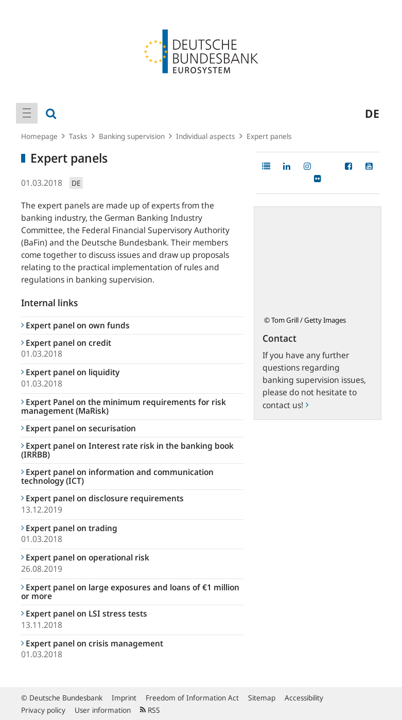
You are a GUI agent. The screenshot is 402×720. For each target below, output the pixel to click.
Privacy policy (43, 710)
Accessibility (304, 698)
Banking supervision (132, 136)
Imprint (124, 698)
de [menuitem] (372, 113)
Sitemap (261, 698)
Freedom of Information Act (192, 698)
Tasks (78, 136)
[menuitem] (27, 113)
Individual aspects (205, 136)
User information (103, 710)
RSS (150, 710)
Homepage (39, 136)
